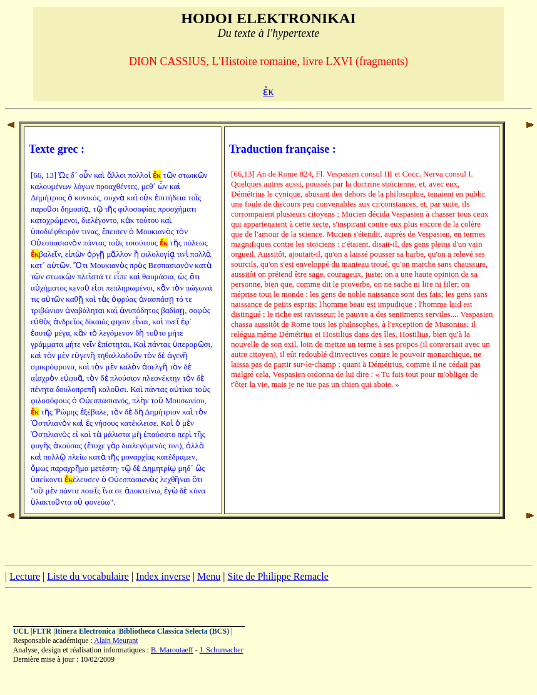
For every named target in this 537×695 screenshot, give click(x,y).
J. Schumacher (221, 650)
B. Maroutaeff (172, 650)
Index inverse (163, 576)
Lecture (24, 576)
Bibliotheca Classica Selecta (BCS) (174, 631)
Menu (208, 576)
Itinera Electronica (85, 631)
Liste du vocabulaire (88, 576)
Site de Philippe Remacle (277, 576)
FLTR (41, 631)
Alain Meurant (116, 640)
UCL (21, 631)
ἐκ (268, 91)
